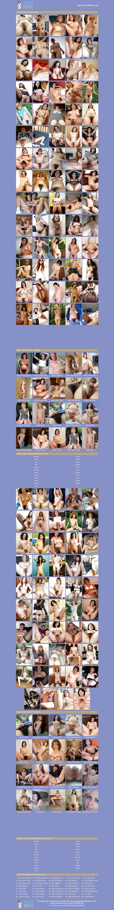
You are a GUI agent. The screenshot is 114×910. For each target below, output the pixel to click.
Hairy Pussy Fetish (24, 880)
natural (36, 467)
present (77, 472)
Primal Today (23, 894)
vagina (77, 480)
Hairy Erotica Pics (57, 878)
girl (36, 462)
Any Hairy (88, 894)
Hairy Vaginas (72, 880)
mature (77, 464)
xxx (36, 486)
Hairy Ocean (89, 883)
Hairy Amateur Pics (58, 888)
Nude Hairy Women (41, 878)
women (77, 483)
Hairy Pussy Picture (91, 880)
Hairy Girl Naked (56, 880)
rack (77, 475)
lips (36, 464)
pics (77, 467)
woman (36, 483)
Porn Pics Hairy (90, 886)
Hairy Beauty (56, 883)
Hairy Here (55, 886)
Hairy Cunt (22, 891)
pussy (36, 475)
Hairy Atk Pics (40, 894)
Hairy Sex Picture (73, 878)
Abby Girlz (71, 894)
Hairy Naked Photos (25, 878)
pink (77, 470)
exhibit (77, 459)
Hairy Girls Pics (73, 883)
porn (36, 472)
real (36, 478)
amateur (36, 456)
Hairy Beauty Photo (91, 891)
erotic (36, 459)
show (36, 480)
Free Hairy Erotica (41, 883)
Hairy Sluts (39, 886)
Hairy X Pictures (24, 896)
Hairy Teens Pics (57, 894)
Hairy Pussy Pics (24, 883)
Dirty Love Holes (73, 888)
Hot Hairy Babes (57, 896)
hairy (77, 462)
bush (77, 456)
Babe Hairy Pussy (74, 896)
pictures (36, 470)
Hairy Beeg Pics (73, 891)
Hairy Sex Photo (89, 878)
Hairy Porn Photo (40, 880)
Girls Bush (22, 888)
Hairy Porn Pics (90, 888)
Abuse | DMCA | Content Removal (73, 905)
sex (78, 478)
